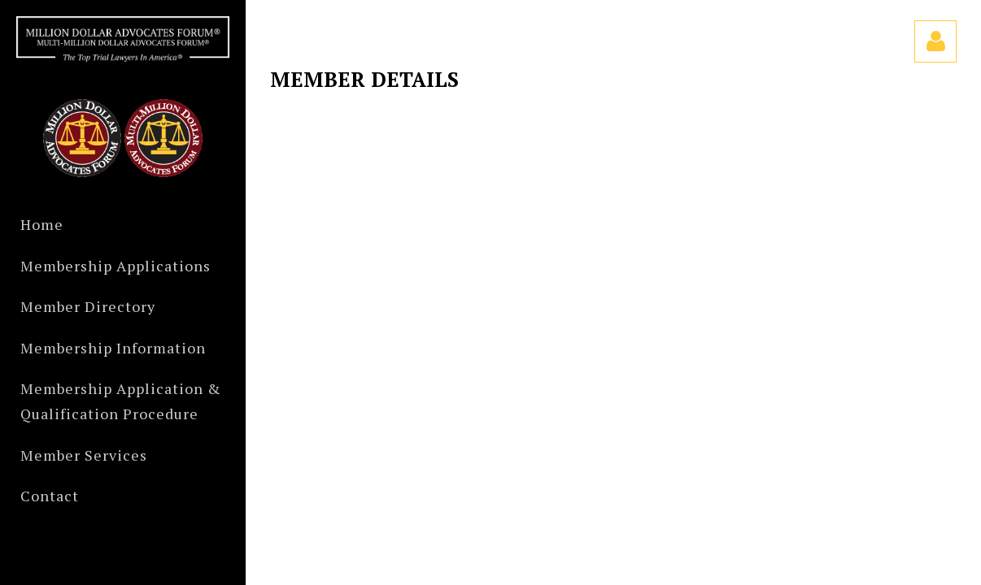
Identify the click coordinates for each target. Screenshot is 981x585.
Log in (935, 41)
